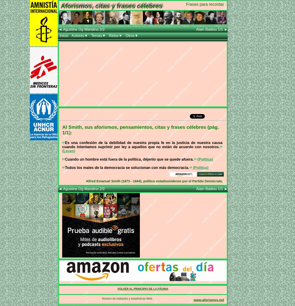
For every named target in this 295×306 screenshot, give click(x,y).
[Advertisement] (143, 74)
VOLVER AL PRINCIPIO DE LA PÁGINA (143, 289)
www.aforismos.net (209, 300)
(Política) (205, 159)
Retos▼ (115, 36)
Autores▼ (79, 36)
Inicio (64, 36)
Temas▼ (98, 36)
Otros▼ (132, 36)
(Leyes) (68, 151)
